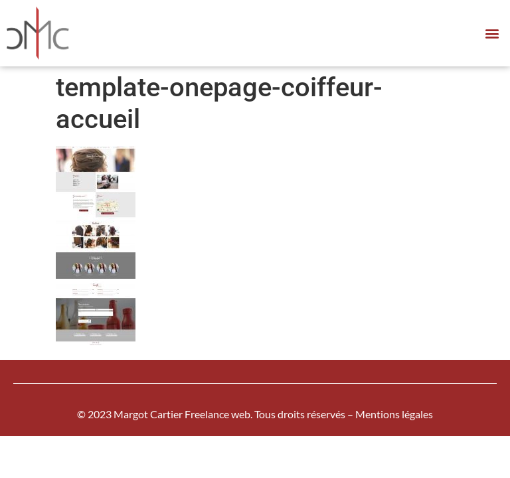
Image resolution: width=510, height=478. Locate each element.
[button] (492, 33)
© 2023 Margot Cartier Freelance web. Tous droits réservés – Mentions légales (255, 414)
